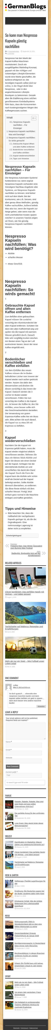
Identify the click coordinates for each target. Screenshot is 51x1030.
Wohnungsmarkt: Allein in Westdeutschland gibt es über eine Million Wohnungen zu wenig (28, 924)
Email (8, 750)
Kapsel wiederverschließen (24, 156)
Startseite (16, 1028)
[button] (32, 118)
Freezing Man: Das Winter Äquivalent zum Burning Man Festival (27, 546)
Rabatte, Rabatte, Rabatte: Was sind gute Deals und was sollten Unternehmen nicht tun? (29, 804)
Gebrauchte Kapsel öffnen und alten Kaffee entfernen (24, 145)
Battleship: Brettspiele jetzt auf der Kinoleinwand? (24, 554)
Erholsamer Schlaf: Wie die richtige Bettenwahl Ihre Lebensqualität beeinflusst (28, 903)
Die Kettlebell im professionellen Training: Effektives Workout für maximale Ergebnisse (27, 1004)
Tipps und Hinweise (21, 159)
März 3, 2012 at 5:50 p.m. (21, 687)
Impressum (24, 1028)
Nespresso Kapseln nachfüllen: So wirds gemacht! (22, 139)
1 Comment (10, 53)
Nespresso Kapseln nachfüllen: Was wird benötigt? (22, 133)
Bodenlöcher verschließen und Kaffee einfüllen (23, 151)
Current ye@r (12, 772)
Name (8, 742)
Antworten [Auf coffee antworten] (41, 706)
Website (9, 758)
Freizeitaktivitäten (14, 51)
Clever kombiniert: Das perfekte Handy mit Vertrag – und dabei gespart (24, 593)
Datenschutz (33, 1028)
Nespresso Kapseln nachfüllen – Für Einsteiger (21, 125)
